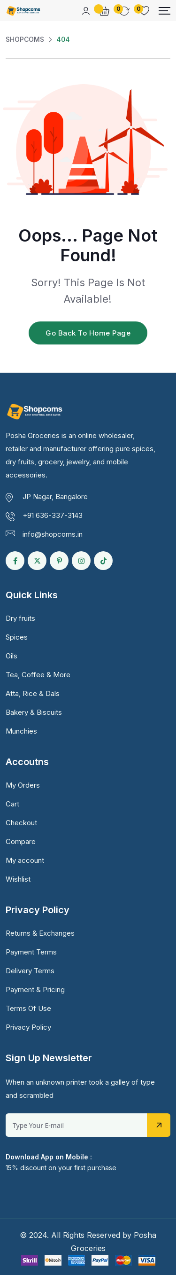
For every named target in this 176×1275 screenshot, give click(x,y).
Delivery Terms (30, 970)
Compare (21, 841)
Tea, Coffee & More (38, 674)
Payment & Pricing (35, 989)
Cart (12, 803)
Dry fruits (20, 618)
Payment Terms (31, 951)
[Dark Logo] (23, 10)
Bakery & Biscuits (34, 712)
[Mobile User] (86, 11)
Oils (11, 655)
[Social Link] (15, 560)
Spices (17, 637)
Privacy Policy (28, 1027)
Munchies (21, 731)
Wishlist (18, 879)
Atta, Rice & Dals (33, 693)
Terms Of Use (28, 1008)
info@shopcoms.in (53, 534)
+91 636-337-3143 (53, 515)
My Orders (23, 785)
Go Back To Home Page (88, 333)
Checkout (21, 822)
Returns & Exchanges (40, 933)
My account (25, 860)
